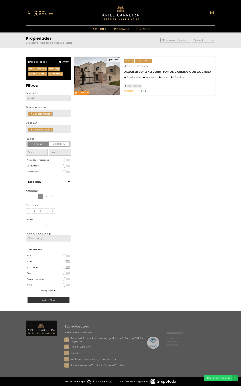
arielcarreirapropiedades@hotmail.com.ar (93, 366)
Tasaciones (99, 29)
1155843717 (77, 360)
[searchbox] (54, 114)
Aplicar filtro (48, 300)
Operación (32, 93)
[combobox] (48, 113)
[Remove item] (31, 114)
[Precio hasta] (60, 152)
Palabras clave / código (38, 233)
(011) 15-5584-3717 (43, 14)
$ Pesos (38, 144)
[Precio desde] (37, 152)
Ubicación (31, 122)
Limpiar (64, 61)
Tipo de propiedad (36, 107)
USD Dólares (59, 144)
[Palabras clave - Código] (48, 238)
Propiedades (121, 29)
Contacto (143, 29)
